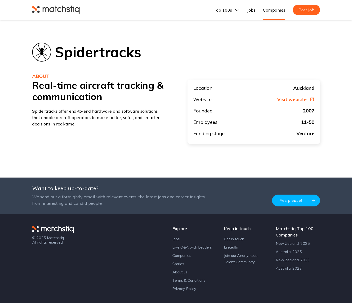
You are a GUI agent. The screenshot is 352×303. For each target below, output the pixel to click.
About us (179, 272)
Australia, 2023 (289, 268)
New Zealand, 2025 (293, 243)
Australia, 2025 (289, 251)
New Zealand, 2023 (293, 260)
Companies (274, 10)
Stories (178, 263)
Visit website (295, 99)
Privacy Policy (184, 288)
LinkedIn (231, 247)
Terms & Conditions (188, 280)
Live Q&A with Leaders (192, 247)
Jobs (251, 10)
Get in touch (234, 238)
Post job (306, 10)
